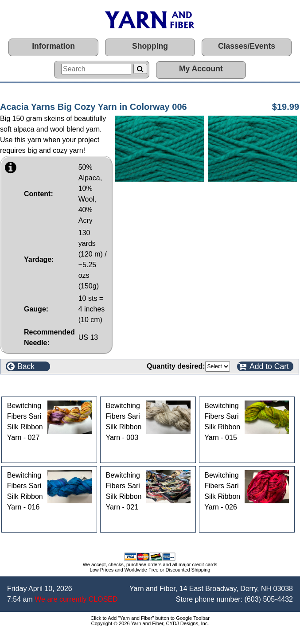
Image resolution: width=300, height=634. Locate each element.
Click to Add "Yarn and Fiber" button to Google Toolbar (150, 618)
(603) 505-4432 (269, 599)
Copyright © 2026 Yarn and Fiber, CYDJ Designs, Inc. (150, 623)
